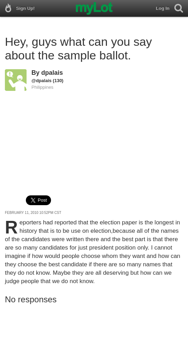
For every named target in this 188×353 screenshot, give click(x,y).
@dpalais (41, 80)
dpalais (52, 72)
